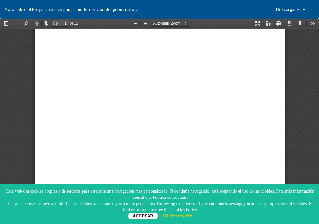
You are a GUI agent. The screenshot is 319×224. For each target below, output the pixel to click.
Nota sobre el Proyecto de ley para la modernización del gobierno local (72, 9)
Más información (177, 216)
